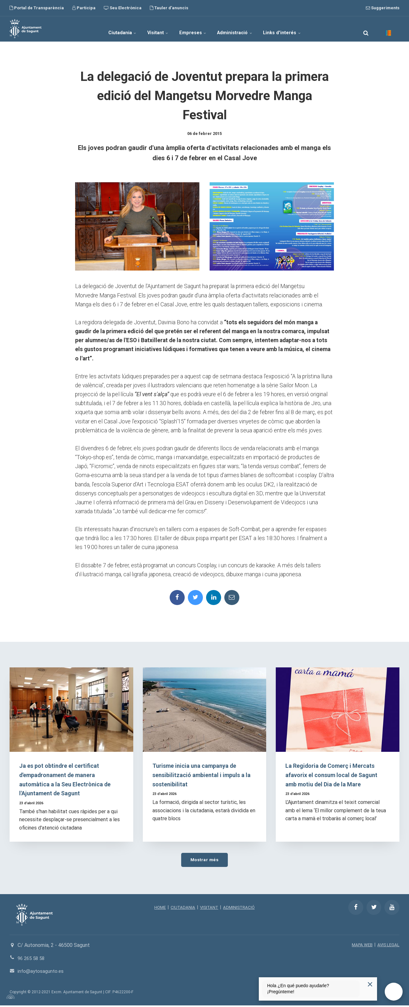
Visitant (151, 28)
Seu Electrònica (123, 7)
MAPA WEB (361, 946)
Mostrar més (204, 861)
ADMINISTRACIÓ (240, 909)
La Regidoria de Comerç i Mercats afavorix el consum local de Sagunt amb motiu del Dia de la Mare (335, 776)
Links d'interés (296, 28)
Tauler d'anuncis (169, 7)
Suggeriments (382, 7)
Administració (242, 28)
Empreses (193, 28)
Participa (84, 7)
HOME (158, 909)
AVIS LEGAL (387, 946)
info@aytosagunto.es (42, 973)
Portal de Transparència (37, 7)
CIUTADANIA (182, 909)
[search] (366, 29)
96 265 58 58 (32, 960)
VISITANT (209, 909)
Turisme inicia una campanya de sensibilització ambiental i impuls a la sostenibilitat (202, 776)
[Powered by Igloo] (9, 998)
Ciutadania (108, 28)
